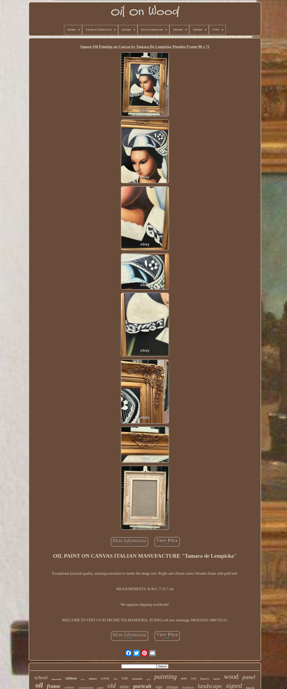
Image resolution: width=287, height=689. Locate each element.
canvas (216, 678)
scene (105, 678)
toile (125, 678)
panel (248, 677)
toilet (83, 679)
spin (115, 678)
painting (165, 676)
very (184, 678)
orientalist (137, 678)
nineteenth (56, 679)
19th (193, 678)
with (148, 679)
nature (93, 678)
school (40, 677)
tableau (71, 678)
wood (231, 676)
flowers (204, 678)
